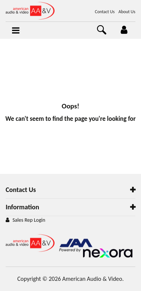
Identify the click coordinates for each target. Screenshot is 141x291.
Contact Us (105, 11)
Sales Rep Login (28, 220)
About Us (126, 11)
